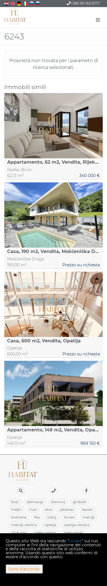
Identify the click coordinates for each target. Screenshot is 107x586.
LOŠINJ (51, 517)
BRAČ (15, 502)
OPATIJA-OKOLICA (76, 525)
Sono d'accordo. (24, 569)
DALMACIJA (35, 502)
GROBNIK (79, 502)
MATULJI (88, 517)
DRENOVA (58, 502)
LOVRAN (69, 517)
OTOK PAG (19, 532)
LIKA (37, 517)
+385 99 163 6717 (83, 3)
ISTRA (48, 509)
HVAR (33, 509)
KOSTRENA (18, 517)
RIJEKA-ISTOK (73, 532)
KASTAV (87, 509)
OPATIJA (50, 525)
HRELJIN (16, 509)
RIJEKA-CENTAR (45, 532)
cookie (75, 540)
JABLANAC (67, 509)
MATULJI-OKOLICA (24, 525)
